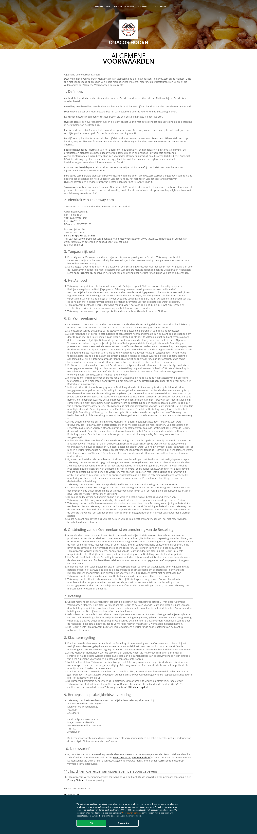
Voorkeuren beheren (132, 813)
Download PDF (72, 794)
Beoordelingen (124, 6)
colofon (160, 6)
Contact (144, 6)
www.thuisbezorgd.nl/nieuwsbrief (131, 757)
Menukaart (102, 6)
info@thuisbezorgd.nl (83, 235)
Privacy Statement (77, 780)
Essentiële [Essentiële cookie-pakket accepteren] (123, 823)
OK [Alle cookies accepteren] (91, 823)
